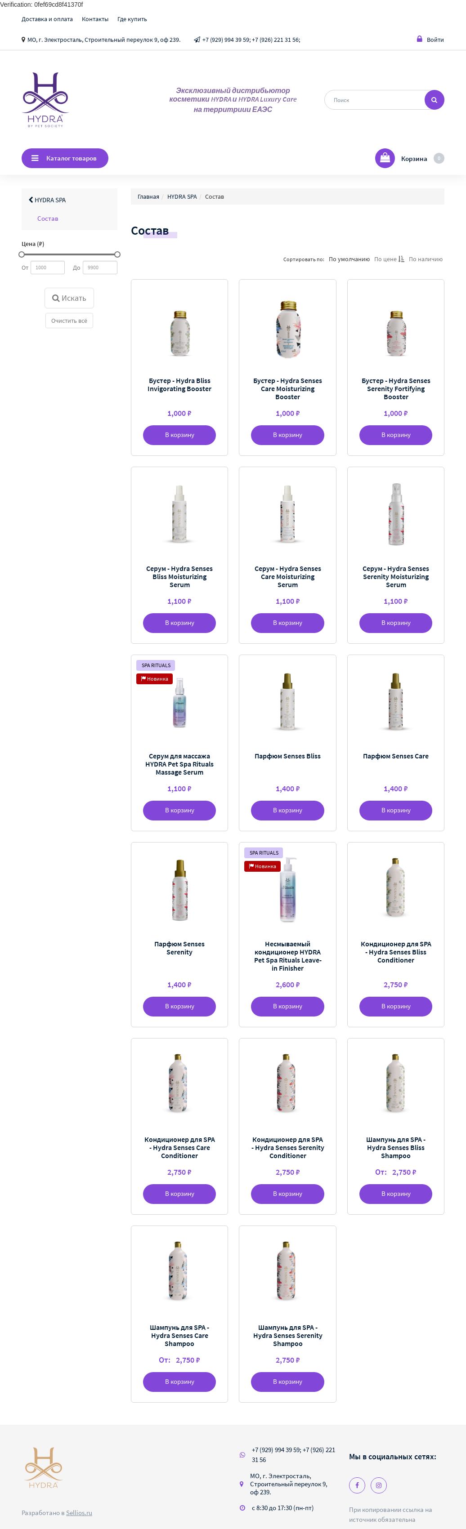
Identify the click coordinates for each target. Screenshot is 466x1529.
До (77, 267)
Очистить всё (69, 320)
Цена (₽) (33, 244)
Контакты (95, 19)
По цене (389, 259)
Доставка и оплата (47, 19)
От (25, 267)
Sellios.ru (79, 1512)
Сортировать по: (303, 259)
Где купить (132, 19)
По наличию (425, 259)
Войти (430, 39)
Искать (69, 298)
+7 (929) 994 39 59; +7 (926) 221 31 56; (251, 40)
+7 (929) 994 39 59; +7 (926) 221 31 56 (293, 1454)
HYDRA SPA (47, 200)
